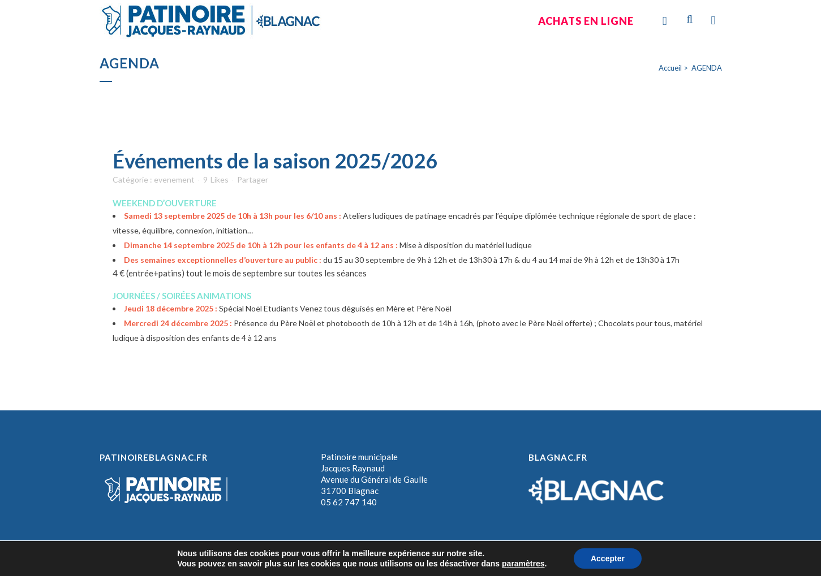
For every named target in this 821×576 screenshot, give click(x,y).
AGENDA (706, 67)
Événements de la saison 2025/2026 (275, 160)
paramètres (523, 563)
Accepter (608, 558)
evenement (174, 179)
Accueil (670, 67)
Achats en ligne (586, 21)
